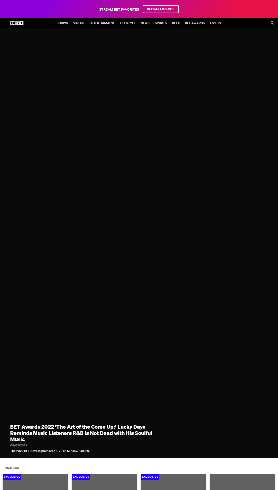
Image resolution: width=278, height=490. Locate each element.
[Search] (272, 23)
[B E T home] (16, 25)
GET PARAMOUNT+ (161, 9)
